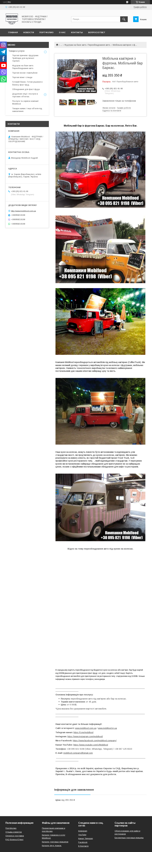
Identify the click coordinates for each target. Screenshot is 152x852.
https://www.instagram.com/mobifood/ (85, 736)
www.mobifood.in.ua (107, 728)
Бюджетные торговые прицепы (129, 838)
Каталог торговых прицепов (55, 842)
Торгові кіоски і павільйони (24, 73)
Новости (28, 32)
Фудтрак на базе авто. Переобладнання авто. (87, 45)
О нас (62, 32)
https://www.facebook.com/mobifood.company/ (95, 740)
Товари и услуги (16, 51)
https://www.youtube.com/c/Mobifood (90, 745)
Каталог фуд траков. (52, 845)
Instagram (82, 831)
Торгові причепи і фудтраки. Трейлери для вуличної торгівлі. (25, 58)
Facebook (82, 842)
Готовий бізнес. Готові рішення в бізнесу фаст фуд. (27, 83)
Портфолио (46, 32)
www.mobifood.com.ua (85, 728)
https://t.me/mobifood (83, 732)
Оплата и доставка (14, 836)
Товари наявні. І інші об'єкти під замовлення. (27, 109)
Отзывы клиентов (13, 832)
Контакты (77, 32)
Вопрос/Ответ (96, 32)
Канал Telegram (85, 838)
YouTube (82, 835)
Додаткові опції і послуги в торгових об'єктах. (25, 95)
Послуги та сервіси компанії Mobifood (25, 102)
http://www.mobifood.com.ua (23, 211)
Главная (13, 32)
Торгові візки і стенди (22, 77)
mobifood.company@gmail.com (78, 753)
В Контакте (83, 846)
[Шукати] (124, 19)
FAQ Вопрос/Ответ (14, 839)
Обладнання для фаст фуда (26, 89)
